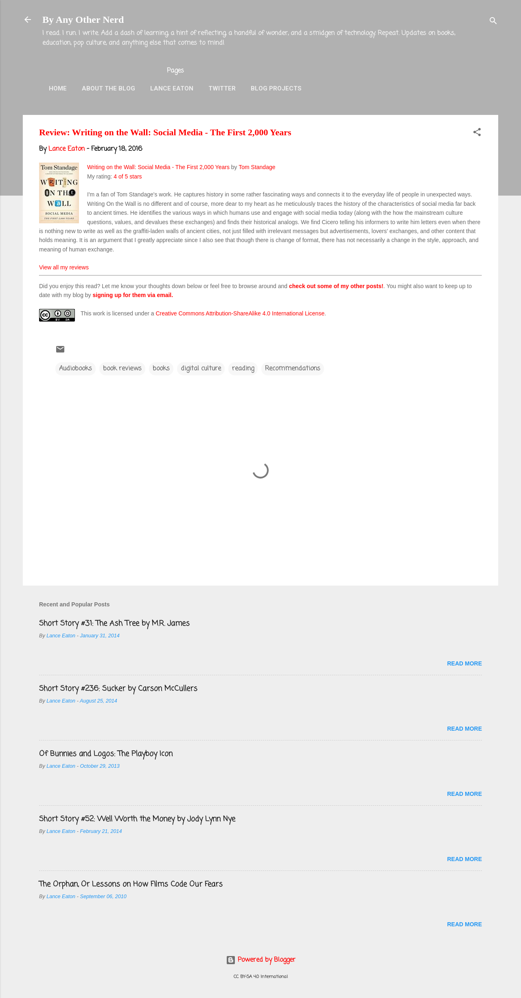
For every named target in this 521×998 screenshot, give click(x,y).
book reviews (122, 369)
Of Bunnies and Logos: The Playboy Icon (106, 754)
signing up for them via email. (133, 295)
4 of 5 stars (128, 176)
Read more (464, 663)
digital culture (201, 369)
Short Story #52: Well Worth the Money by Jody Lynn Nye (137, 819)
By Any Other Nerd (83, 19)
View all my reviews (64, 267)
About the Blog (108, 88)
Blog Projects (276, 88)
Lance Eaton (171, 88)
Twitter (222, 88)
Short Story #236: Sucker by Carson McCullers (118, 688)
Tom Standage (257, 167)
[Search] (493, 22)
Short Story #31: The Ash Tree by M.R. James (114, 623)
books (161, 369)
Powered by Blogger (261, 960)
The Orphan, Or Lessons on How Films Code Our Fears (131, 884)
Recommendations (292, 369)
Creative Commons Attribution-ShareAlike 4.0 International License (239, 313)
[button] (477, 133)
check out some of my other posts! (336, 286)
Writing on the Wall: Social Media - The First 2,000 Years (158, 167)
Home (58, 88)
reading (243, 369)
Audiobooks (75, 369)
